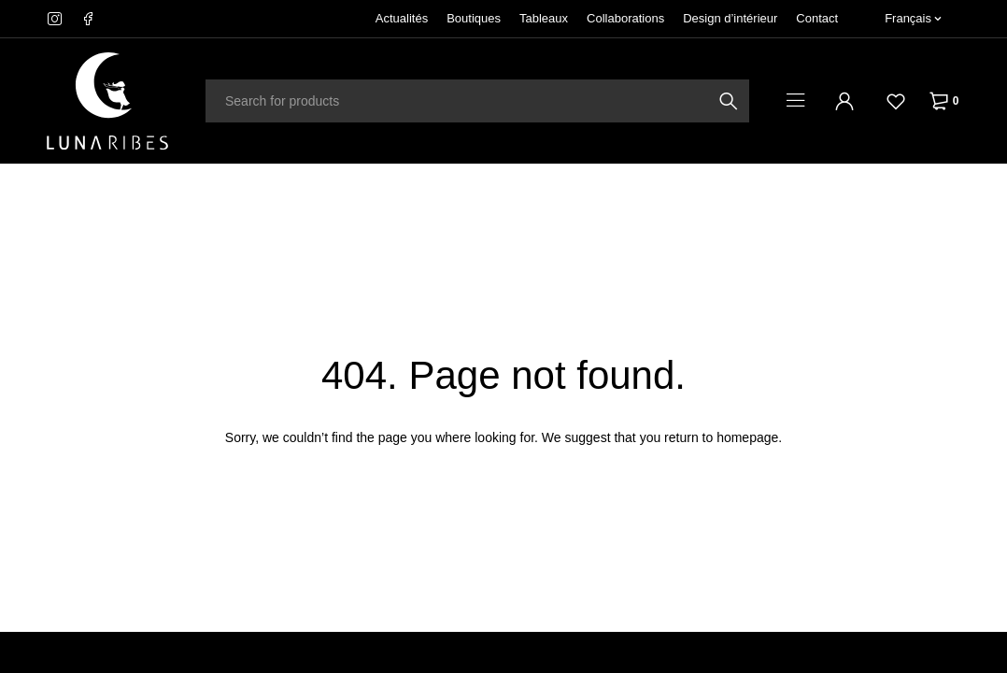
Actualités (402, 18)
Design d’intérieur (730, 18)
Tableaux (543, 18)
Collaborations (625, 18)
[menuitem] (913, 18)
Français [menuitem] (908, 18)
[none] (913, 18)
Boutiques (474, 18)
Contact (817, 18)
